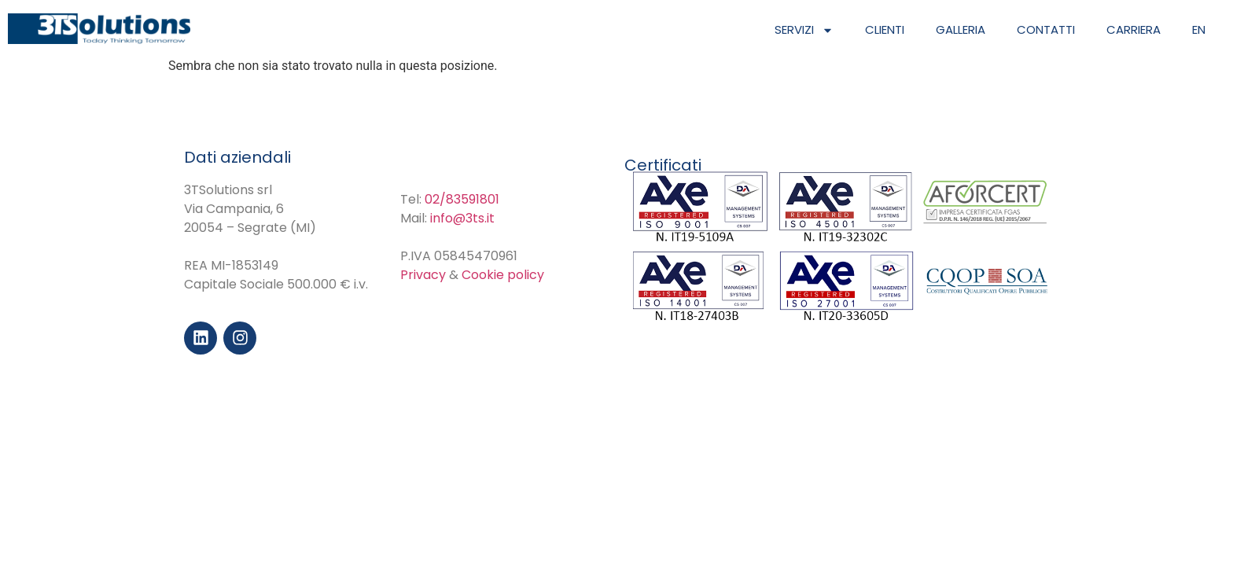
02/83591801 (462, 199)
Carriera (1133, 29)
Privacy (423, 275)
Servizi (804, 30)
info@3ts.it (462, 218)
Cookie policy (503, 275)
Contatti (1046, 29)
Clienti (884, 29)
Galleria (960, 29)
